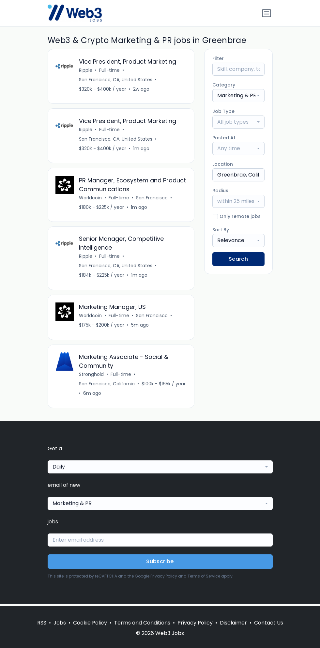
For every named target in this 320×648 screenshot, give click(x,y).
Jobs (59, 622)
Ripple (86, 70)
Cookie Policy (90, 622)
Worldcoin (90, 198)
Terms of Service (204, 578)
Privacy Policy (163, 578)
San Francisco (152, 198)
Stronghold (91, 376)
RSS (41, 622)
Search (238, 259)
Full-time (109, 70)
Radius (220, 190)
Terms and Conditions (142, 622)
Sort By (220, 229)
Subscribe (160, 563)
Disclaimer (233, 622)
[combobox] (238, 95)
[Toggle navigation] (266, 13)
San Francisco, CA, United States (116, 79)
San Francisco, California (107, 385)
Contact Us (268, 622)
